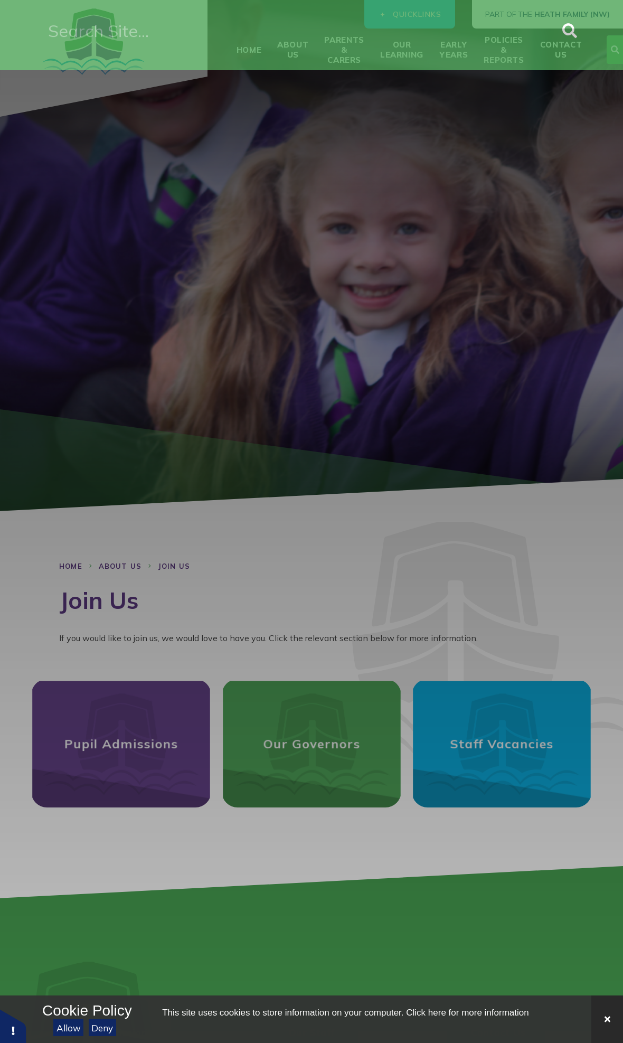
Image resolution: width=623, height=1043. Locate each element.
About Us (120, 566)
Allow (68, 1027)
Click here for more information (467, 1013)
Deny (102, 1027)
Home (70, 566)
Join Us (174, 566)
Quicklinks (410, 14)
